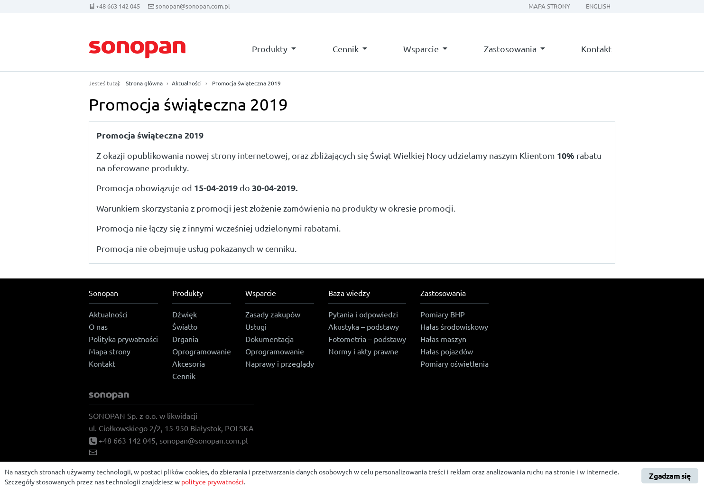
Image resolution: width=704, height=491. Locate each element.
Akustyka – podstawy (363, 326)
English (598, 6)
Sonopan (103, 292)
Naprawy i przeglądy (279, 363)
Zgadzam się (669, 476)
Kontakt (596, 49)
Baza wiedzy (349, 292)
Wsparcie (421, 49)
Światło (184, 326)
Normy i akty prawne (363, 351)
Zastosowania (510, 49)
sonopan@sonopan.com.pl (193, 6)
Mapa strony (549, 6)
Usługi (256, 326)
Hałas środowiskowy (454, 326)
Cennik (346, 49)
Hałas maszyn (443, 338)
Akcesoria (188, 363)
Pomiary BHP (442, 314)
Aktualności (187, 83)
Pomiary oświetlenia (454, 363)
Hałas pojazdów (446, 351)
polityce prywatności (212, 481)
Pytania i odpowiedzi (363, 314)
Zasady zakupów (272, 314)
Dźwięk (184, 314)
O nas (98, 326)
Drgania (185, 338)
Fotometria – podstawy (367, 338)
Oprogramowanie (201, 351)
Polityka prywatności (123, 338)
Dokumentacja (269, 338)
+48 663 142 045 (118, 6)
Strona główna (144, 83)
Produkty (269, 49)
